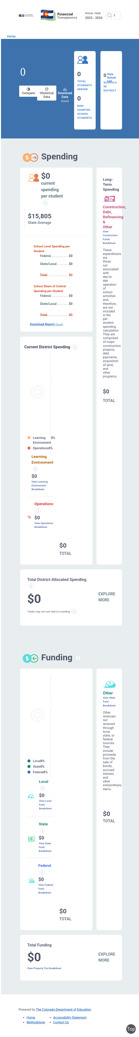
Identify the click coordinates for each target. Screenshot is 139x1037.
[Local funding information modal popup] (43, 788)
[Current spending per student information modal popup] (45, 202)
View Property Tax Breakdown (44, 968)
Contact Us (61, 1022)
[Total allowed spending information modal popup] (31, 586)
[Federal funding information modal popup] (42, 872)
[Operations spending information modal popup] (38, 510)
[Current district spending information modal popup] (75, 347)
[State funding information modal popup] (42, 830)
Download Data (65, 95)
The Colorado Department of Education (63, 1009)
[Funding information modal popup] (78, 658)
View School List (111, 78)
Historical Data (47, 93)
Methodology (36, 1022)
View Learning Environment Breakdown (40, 485)
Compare (28, 91)
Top (131, 1029)
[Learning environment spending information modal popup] (35, 469)
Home (11, 36)
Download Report (46, 324)
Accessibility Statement (69, 1017)
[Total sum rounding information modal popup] (74, 611)
